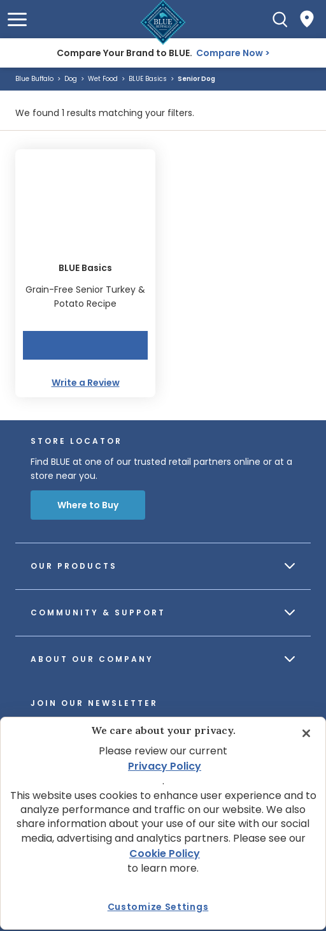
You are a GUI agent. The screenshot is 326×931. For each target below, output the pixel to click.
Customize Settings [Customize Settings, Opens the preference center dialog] (158, 906)
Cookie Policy (164, 853)
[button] (17, 19)
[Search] (280, 19)
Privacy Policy (164, 766)
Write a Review (86, 382)
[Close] (306, 733)
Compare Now (229, 53)
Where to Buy (87, 505)
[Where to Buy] (306, 19)
